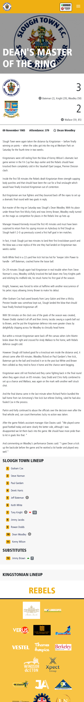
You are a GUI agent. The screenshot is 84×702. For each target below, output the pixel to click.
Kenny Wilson (18, 541)
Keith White (16, 505)
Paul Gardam (17, 483)
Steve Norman (18, 475)
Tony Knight (16, 512)
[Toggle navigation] (78, 6)
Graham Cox (17, 468)
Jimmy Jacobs (17, 519)
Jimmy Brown (18, 558)
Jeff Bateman (17, 497)
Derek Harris (17, 490)
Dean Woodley (19, 534)
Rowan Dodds (18, 527)
